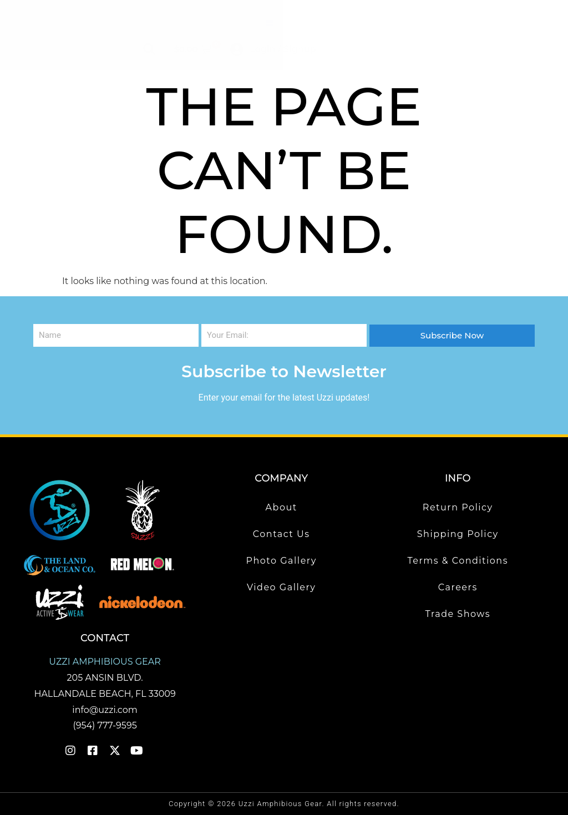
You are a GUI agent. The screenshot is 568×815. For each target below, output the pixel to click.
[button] (269, 23)
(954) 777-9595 (104, 725)
